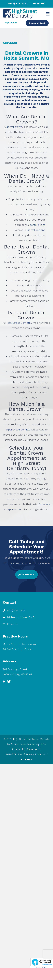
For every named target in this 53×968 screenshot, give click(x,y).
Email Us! (12, 624)
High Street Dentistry (18, 322)
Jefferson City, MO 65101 (17, 674)
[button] (26, 574)
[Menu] (48, 14)
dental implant (36, 229)
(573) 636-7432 (17, 3)
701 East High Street (15, 669)
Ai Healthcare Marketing (25, 744)
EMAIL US (39, 3)
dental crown (14, 126)
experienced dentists (18, 429)
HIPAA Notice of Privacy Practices (26, 754)
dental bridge (37, 224)
